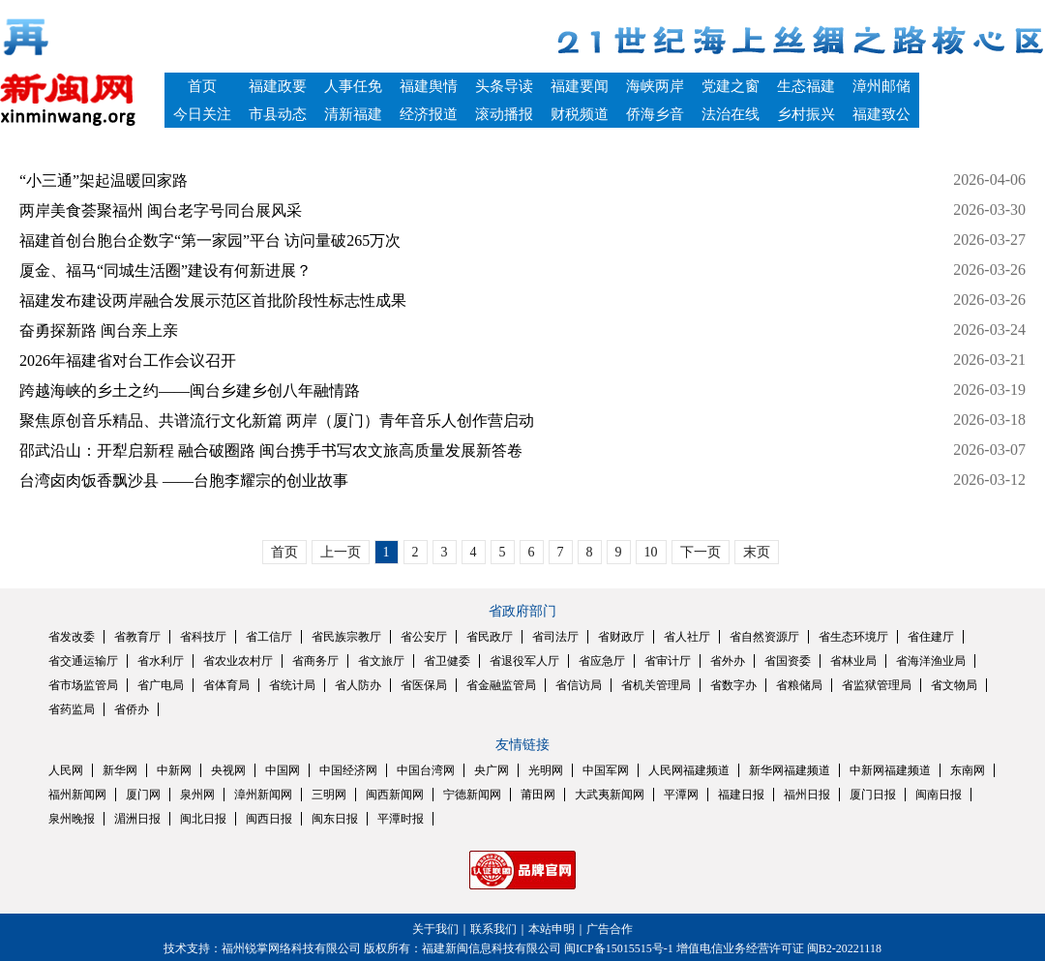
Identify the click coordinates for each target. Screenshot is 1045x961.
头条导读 (504, 86)
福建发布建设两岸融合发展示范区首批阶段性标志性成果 (212, 300)
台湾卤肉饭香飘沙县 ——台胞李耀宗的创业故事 (183, 480)
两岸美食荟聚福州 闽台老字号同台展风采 (160, 210)
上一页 (340, 552)
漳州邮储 (881, 86)
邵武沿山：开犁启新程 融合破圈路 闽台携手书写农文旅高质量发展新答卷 (270, 450)
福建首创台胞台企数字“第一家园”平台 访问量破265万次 (210, 240)
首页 (202, 86)
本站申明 (551, 929)
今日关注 (202, 114)
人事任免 (353, 86)
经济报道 (429, 114)
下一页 (700, 552)
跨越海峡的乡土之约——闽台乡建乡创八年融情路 (189, 390)
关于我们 (435, 929)
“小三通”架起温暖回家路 (103, 180)
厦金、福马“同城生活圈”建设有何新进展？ (165, 270)
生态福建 (806, 86)
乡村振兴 (806, 114)
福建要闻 (580, 86)
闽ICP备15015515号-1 (618, 948)
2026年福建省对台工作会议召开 (127, 360)
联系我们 (493, 929)
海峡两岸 (655, 86)
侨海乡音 (655, 114)
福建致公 (881, 114)
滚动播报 (504, 114)
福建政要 (278, 86)
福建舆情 (429, 86)
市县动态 (278, 114)
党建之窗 (731, 86)
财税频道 (580, 114)
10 (651, 552)
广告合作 (609, 929)
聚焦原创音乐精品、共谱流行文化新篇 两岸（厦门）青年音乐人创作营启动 (276, 420)
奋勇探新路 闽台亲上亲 (98, 330)
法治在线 (731, 114)
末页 (756, 552)
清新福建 (353, 114)
